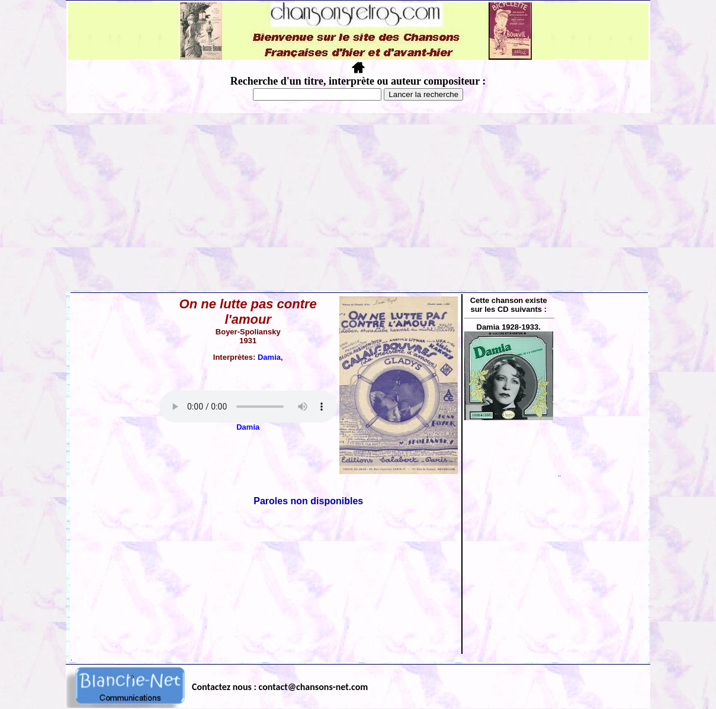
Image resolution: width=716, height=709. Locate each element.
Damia (269, 357)
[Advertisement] (358, 202)
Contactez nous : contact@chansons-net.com (280, 686)
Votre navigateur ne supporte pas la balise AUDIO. (248, 407)
